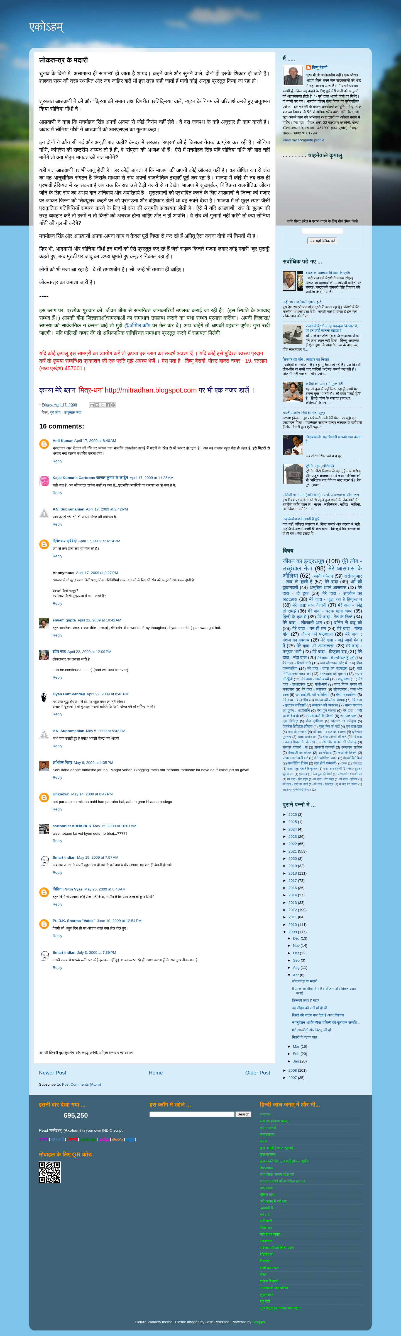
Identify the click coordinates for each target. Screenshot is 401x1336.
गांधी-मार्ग (321, 684)
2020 (293, 858)
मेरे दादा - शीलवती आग (302, 622)
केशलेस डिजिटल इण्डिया (297, 726)
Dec (297, 938)
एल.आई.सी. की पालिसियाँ (312, 695)
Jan (296, 1061)
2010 (293, 925)
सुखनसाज (266, 1295)
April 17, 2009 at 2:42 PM (107, 509)
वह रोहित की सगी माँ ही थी (309, 1008)
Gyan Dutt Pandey (69, 694)
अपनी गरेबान (322, 576)
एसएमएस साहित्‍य (351, 747)
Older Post (257, 1073)
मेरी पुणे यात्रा (326, 710)
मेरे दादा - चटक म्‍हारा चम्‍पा (330, 610)
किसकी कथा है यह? (305, 1000)
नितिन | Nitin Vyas (68, 889)
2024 (293, 829)
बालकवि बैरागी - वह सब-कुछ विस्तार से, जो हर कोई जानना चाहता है (331, 328)
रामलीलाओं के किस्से (319, 716)
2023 (293, 836)
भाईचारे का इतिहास (343, 721)
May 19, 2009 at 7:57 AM (97, 857)
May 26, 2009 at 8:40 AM (105, 889)
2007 (293, 1078)
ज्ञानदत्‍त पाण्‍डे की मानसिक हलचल (282, 1181)
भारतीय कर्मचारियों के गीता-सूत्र (304, 413)
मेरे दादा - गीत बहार (297, 779)
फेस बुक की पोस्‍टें (322, 774)
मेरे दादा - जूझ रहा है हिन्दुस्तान (335, 599)
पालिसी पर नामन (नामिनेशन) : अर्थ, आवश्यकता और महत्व (321, 495)
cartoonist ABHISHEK (72, 826)
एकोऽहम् (46, 26)
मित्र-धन (266, 1228)
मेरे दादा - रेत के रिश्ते (335, 616)
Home (156, 1073)
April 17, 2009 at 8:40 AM (95, 441)
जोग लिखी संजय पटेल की (277, 1174)
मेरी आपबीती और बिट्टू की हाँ (311, 1030)
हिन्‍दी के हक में (294, 616)
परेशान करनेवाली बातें (295, 758)
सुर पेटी (265, 1301)
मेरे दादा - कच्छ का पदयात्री (327, 668)
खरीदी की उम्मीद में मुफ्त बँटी (324, 384)
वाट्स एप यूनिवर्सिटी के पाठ (297, 789)
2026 (293, 814)
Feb (296, 1054)
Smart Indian (64, 857)
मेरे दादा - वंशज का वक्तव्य (329, 732)
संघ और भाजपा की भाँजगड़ (339, 742)
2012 (293, 910)
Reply (57, 461)
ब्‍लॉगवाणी (266, 1221)
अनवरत (265, 1114)
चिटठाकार (266, 1168)
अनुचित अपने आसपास (328, 587)
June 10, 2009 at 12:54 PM (119, 921)
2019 (293, 866)
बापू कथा (343, 679)
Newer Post (52, 1073)
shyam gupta (64, 620)
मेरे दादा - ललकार (314, 689)
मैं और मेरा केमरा (348, 784)
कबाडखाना (267, 1134)
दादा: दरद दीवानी (332, 768)
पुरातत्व (303, 774)
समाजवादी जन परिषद (274, 1288)
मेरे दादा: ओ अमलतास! (315, 645)
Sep (297, 960)
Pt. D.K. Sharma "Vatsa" (74, 921)
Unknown (61, 794)
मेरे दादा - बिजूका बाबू (329, 651)
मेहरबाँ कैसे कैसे (352, 758)
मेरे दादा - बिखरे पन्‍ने (297, 663)
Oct (296, 953)
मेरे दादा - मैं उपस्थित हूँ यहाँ (335, 658)
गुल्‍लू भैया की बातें (329, 726)
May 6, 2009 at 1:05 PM (93, 763)
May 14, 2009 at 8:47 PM (92, 794)
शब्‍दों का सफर (269, 1268)
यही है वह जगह (270, 1234)
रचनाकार (266, 1241)
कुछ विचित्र (290, 721)
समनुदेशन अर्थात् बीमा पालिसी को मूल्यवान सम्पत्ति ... (326, 1022)
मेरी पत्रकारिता (346, 695)
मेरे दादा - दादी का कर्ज (295, 784)
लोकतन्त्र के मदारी (304, 981)
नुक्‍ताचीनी (266, 1208)
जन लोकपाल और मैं (333, 663)
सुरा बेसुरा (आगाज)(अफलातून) (280, 1308)
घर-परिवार (325, 753)
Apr (296, 975)
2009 (293, 932)
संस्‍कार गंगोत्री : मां (295, 747)
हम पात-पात (348, 716)
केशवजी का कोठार (299, 753)
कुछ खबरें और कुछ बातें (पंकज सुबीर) (284, 1161)
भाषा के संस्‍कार (297, 732)
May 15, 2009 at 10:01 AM (114, 826)
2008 (293, 1070)
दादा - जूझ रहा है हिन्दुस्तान (302, 768)
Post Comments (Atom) (81, 1084)
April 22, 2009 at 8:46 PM (107, 694)
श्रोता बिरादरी (269, 1281)
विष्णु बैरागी (319, 68)
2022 (293, 844)
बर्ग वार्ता (265, 1214)
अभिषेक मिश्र (62, 763)
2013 (293, 903)
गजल (344, 763)
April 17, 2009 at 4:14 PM (99, 541)
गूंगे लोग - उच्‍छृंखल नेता (65, 412)
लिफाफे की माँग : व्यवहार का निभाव (306, 359)
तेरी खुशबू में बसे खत (273, 1201)
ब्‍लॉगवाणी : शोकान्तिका (350, 774)
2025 (293, 822)
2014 (293, 895)
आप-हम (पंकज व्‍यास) (274, 1121)
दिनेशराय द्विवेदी (65, 541)
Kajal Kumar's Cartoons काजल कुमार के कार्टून (90, 478)
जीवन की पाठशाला (317, 633)
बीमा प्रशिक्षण (314, 721)
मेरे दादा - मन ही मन (309, 628)
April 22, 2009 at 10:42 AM (99, 620)
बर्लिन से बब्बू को (348, 622)
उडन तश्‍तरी (268, 1128)
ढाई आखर (266, 1188)
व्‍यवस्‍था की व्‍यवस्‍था (325, 705)
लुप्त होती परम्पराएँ (325, 763)
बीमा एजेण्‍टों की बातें (334, 737)
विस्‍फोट (265, 1261)
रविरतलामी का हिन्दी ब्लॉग (277, 1248)
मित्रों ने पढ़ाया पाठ (304, 1037)
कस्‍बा (263, 1141)
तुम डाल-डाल (354, 726)
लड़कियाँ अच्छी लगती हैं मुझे (301, 519)
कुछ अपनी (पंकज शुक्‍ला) (276, 1148)
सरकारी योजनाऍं (324, 747)
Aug (297, 967)
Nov (297, 945)
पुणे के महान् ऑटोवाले (319, 466)
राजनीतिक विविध (298, 763)
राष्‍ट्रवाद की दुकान (333, 674)
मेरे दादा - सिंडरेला (323, 784)
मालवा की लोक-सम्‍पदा (329, 700)
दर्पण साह (59, 652)
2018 (293, 873)
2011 (293, 917)
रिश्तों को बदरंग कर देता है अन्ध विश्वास (318, 1015)
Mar (296, 1046)
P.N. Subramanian (68, 509)
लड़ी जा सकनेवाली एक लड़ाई (302, 302)
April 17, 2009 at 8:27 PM (97, 573)
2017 (293, 880)
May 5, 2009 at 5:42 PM (105, 731)
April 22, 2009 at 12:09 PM (89, 652)
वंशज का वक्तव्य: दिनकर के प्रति (327, 273)
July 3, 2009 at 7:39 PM (96, 952)
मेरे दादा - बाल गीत (295, 700)
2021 (293, 851)
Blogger (258, 1322)
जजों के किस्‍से (347, 753)
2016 (293, 888)
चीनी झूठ (357, 763)
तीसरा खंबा (267, 1194)
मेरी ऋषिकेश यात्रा (325, 758)
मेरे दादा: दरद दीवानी (309, 605)
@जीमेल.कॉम (137, 325)
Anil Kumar (63, 441)
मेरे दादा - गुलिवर (348, 779)
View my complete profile (303, 140)
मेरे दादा (331, 581)
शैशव (263, 1274)
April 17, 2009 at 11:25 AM (151, 478)
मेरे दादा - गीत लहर (324, 779)
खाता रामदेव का (307, 737)
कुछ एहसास (267, 1154)
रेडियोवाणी (266, 1254)
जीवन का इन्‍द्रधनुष (303, 561)
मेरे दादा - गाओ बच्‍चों (315, 679)
